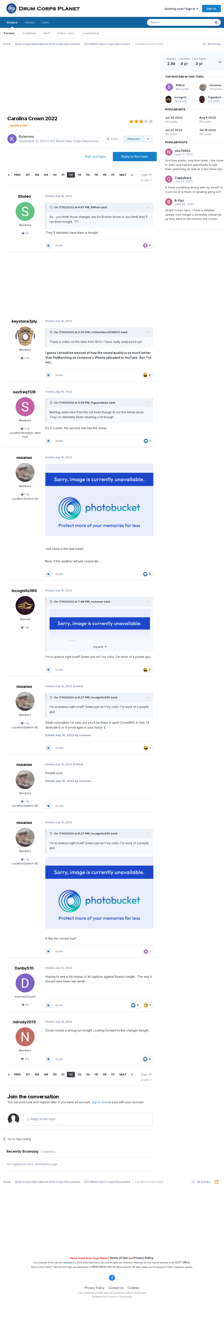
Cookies (133, 1288)
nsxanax (24, 457)
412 (25, 1058)
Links (45, 22)
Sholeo (24, 196)
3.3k (25, 428)
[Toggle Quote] (51, 207)
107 (28, 174)
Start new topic (95, 156)
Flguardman (99, 402)
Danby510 (24, 968)
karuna (28, 136)
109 (46, 174)
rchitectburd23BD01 (105, 332)
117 (113, 174)
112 (71, 174)
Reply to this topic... (42, 1119)
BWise (95, 207)
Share (113, 139)
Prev (17, 174)
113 (79, 174)
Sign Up (211, 8)
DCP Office (182, 1262)
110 (55, 174)
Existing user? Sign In (181, 8)
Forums (9, 33)
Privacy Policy (143, 1258)
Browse (12, 24)
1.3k (25, 494)
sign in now (99, 1102)
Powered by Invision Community (112, 1296)
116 (104, 174)
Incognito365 (24, 590)
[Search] (168, 22)
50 (25, 233)
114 (88, 174)
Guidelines (29, 33)
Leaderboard (90, 33)
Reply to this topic (134, 156)
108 (37, 174)
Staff (47, 33)
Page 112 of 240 (146, 177)
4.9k (25, 358)
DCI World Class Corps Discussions (74, 141)
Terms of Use (118, 1258)
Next (123, 174)
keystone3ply (24, 321)
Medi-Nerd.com (102, 1266)
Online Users (65, 33)
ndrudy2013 (24, 1022)
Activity (29, 22)
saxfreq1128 (24, 392)
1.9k (25, 627)
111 (62, 174)
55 (25, 1004)
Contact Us (116, 1288)
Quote (59, 245)
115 (96, 174)
